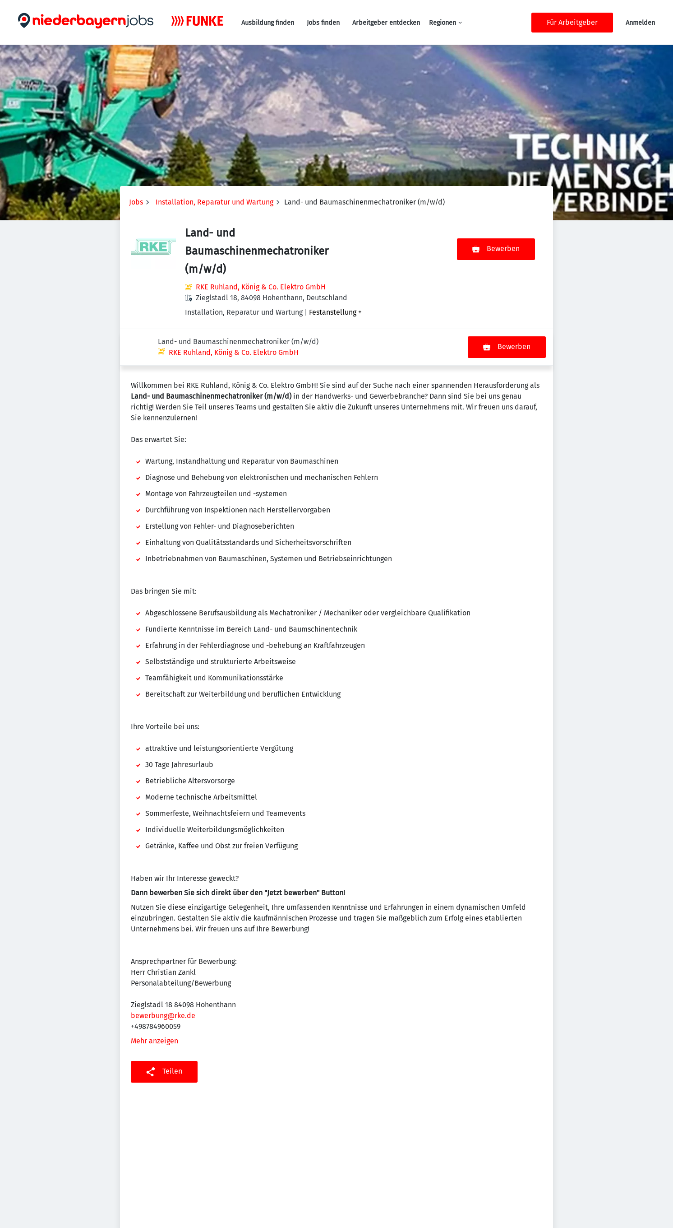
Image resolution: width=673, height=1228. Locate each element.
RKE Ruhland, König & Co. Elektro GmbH (261, 287)
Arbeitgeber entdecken (386, 23)
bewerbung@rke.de (163, 979)
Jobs (136, 202)
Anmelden (640, 23)
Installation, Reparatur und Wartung (214, 202)
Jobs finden (323, 23)
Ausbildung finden (267, 23)
